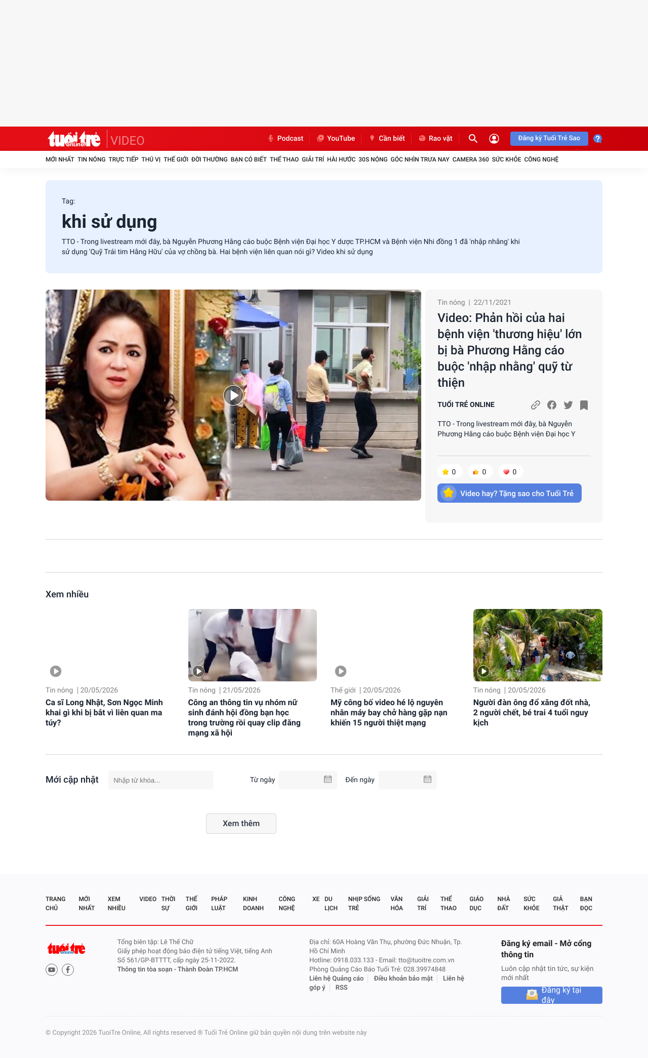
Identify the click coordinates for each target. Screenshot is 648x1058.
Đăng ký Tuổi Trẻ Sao (549, 138)
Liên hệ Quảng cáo (336, 979)
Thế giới (176, 159)
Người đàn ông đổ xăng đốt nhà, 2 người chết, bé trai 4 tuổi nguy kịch (531, 712)
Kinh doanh (253, 904)
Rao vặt (435, 139)
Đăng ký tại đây (562, 995)
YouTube (335, 139)
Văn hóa (396, 904)
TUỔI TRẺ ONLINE (466, 405)
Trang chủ (55, 904)
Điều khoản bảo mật (403, 979)
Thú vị (150, 159)
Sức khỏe (506, 159)
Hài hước (341, 159)
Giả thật (560, 904)
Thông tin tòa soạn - (147, 969)
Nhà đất (503, 904)
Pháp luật (219, 904)
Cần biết (386, 139)
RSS (342, 988)
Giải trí (313, 159)
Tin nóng (91, 159)
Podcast (285, 139)
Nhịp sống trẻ (364, 904)
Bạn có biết (249, 159)
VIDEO (127, 141)
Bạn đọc (586, 904)
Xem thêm (241, 823)
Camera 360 (471, 159)
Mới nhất (60, 159)
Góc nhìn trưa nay (420, 159)
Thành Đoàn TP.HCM (208, 969)
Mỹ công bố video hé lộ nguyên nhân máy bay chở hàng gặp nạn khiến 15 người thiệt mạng (389, 712)
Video (147, 899)
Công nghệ (541, 159)
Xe (315, 899)
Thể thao (284, 159)
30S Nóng (372, 159)
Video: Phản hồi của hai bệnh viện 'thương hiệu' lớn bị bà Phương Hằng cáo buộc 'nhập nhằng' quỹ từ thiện (509, 350)
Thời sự (168, 904)
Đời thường (209, 159)
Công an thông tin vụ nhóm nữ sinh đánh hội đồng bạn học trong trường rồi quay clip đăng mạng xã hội (244, 718)
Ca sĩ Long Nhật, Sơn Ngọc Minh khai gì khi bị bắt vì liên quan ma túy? (104, 712)
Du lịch (331, 904)
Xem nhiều (67, 594)
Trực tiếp (124, 159)
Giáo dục (477, 904)
